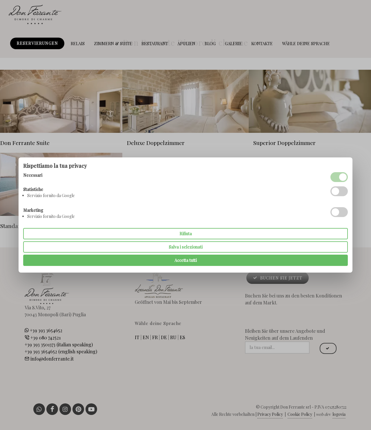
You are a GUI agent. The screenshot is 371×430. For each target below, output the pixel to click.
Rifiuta (185, 233)
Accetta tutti (185, 260)
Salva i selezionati (186, 247)
